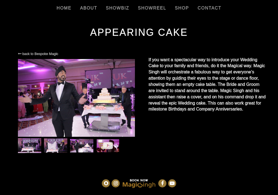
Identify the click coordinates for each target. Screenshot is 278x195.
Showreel (152, 8)
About (88, 8)
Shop (182, 8)
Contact (209, 8)
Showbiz (117, 8)
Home (64, 8)
